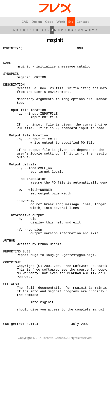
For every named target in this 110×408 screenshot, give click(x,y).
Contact (82, 21)
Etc (70, 21)
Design (37, 21)
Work (60, 21)
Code (49, 21)
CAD (24, 21)
